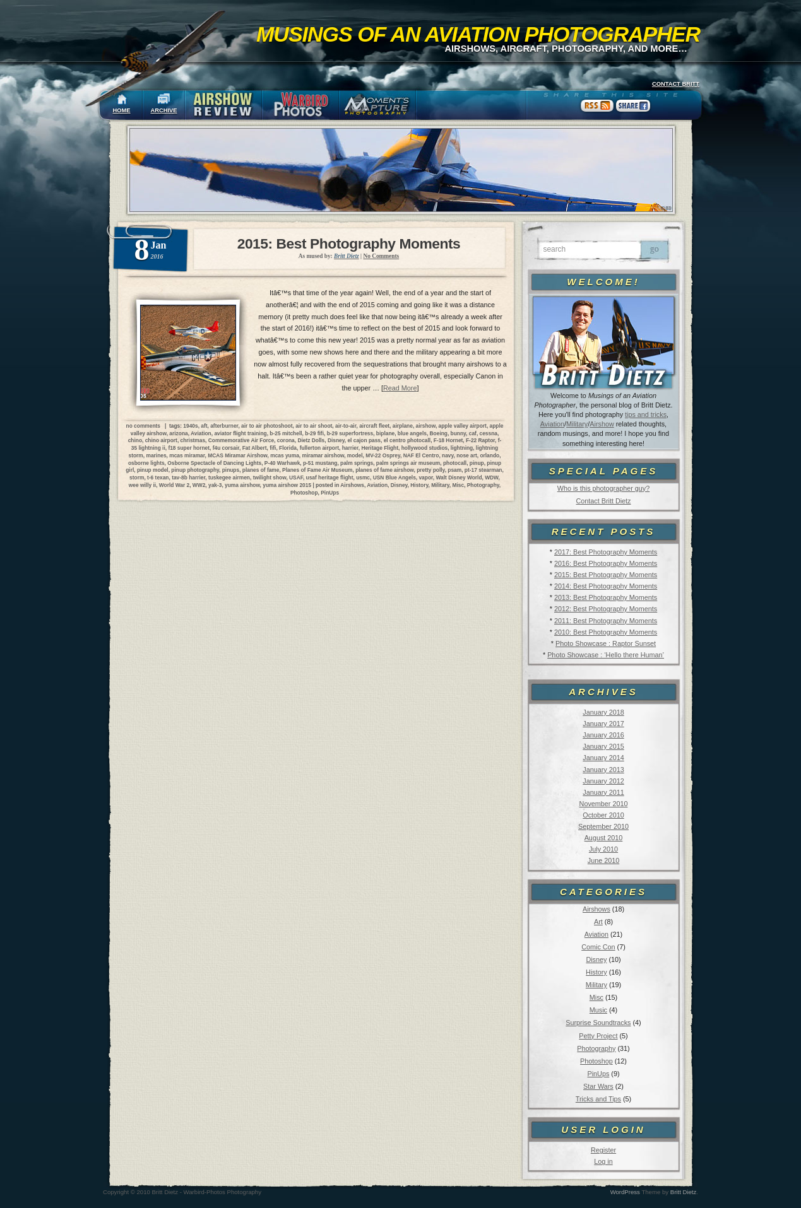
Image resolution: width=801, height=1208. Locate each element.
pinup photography (195, 470)
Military (577, 424)
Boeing (439, 433)
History (596, 972)
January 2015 (603, 746)
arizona (178, 433)
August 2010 (603, 837)
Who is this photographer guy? (603, 488)
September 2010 (603, 826)
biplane (385, 433)
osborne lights (146, 463)
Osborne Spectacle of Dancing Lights (214, 463)
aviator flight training (240, 433)
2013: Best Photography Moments (605, 597)
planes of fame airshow (384, 470)
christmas (193, 440)
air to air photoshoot (266, 426)
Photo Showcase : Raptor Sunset (605, 643)
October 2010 (603, 815)
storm (136, 477)
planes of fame (261, 470)
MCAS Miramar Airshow (237, 455)
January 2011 (603, 792)
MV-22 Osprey (382, 455)
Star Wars (598, 1086)
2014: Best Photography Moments (605, 586)
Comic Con (598, 947)
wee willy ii (142, 485)
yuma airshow (242, 485)
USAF (296, 477)
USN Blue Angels (394, 477)
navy (447, 455)
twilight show (270, 477)
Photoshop (596, 1061)
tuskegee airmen (229, 477)
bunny (458, 433)
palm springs (356, 463)
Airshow (602, 424)
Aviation (552, 424)
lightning (462, 448)
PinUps (598, 1073)
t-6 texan (158, 477)
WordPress (625, 1191)
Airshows (596, 909)
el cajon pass (364, 440)
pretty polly (431, 470)
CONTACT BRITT (675, 84)
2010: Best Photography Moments (605, 632)
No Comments (381, 256)
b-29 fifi (314, 433)
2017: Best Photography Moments (605, 552)
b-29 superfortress (350, 433)
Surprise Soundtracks (598, 1022)
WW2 (199, 485)
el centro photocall (407, 440)
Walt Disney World (459, 477)
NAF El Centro (421, 455)
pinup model (153, 470)
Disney (596, 959)
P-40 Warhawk (282, 463)
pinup (477, 463)
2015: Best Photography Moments (605, 574)
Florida (288, 448)
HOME (122, 110)
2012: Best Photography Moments (605, 609)
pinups (230, 470)
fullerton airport (319, 448)
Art (598, 921)
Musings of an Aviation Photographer (478, 34)
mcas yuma (284, 455)
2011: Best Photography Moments (605, 621)
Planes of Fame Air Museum (317, 470)
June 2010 (603, 860)
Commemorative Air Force (241, 440)
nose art (466, 455)
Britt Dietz (683, 1191)
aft (204, 426)
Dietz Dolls (310, 440)
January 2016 (603, 735)
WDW (491, 477)
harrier (350, 448)
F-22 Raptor (480, 440)
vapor (425, 477)
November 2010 (603, 803)
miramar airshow (323, 455)
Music (598, 1010)
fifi (273, 448)
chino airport (161, 440)
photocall (454, 463)
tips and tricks (646, 414)
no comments (143, 426)
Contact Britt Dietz (603, 501)
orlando (489, 455)
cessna (488, 433)
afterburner (224, 426)
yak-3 (215, 485)
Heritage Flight (379, 448)
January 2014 (603, 757)
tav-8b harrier (188, 477)
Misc (596, 997)
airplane (403, 426)
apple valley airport (463, 426)
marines (156, 455)
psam (454, 470)
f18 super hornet (189, 448)
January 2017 (603, 723)
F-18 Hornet (448, 440)
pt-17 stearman (483, 470)
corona (286, 440)
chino (135, 440)
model (355, 455)
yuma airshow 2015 (287, 485)
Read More (400, 388)
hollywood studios (424, 448)
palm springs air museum (408, 463)
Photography (596, 1048)
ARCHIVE (164, 110)
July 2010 (603, 849)
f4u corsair (226, 448)
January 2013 (603, 769)
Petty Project (598, 1036)
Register (603, 1150)
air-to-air (346, 426)
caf (473, 433)
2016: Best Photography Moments (605, 563)
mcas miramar (187, 455)
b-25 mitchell (286, 433)
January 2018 (603, 712)
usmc (363, 477)
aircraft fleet (374, 426)
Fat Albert (254, 448)
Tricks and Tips (598, 1099)
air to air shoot (313, 426)
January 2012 (603, 781)
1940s (190, 426)
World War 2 (174, 485)
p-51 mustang (320, 463)
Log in (603, 1161)
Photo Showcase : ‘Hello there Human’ (605, 655)
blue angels (412, 433)
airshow (426, 426)
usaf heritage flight (329, 477)
